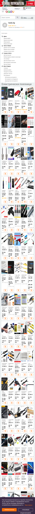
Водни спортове (4, 392)
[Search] (8, 17)
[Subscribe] (17, 430)
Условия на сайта (11, 446)
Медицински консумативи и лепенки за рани (22, 407)
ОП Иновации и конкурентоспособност (27, 449)
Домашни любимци (27, 375)
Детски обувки (7, 64)
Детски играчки (7, 55)
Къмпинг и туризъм (4, 380)
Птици (25, 381)
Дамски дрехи (7, 38)
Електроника (16, 374)
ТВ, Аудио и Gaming (15, 378)
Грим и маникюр (21, 397)
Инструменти (7, 75)
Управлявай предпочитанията (25, 510)
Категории (4, 33)
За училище (6, 58)
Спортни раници (15, 364)
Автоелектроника (11, 403)
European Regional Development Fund (6, 462)
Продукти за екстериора (10, 380)
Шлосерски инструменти (11, 77)
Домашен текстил (8, 73)
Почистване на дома (27, 338)
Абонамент (17, 434)
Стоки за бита (25, 347)
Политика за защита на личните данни (13, 449)
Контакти (4, 357)
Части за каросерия (9, 385)
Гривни (31, 357)
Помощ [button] (17, 8)
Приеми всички (9, 509)
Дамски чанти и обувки (9, 47)
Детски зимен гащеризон (10, 351)
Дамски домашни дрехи (9, 356)
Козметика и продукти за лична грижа (21, 382)
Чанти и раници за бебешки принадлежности (17, 360)
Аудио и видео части (14, 403)
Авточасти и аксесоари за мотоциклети (10, 399)
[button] (3, 11)
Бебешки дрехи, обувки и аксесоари (12, 57)
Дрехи (9, 332)
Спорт (3, 374)
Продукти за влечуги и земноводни (27, 388)
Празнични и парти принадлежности (28, 358)
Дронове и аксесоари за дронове (15, 390)
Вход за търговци (4, 8)
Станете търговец (4, 340)
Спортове (4, 376)
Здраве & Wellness (21, 401)
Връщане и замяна (4, 366)
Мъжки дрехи (7, 42)
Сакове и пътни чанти (9, 51)
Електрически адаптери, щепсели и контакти (16, 397)
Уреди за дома (25, 363)
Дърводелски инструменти (11, 81)
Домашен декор (7, 70)
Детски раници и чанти (9, 60)
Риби (25, 378)
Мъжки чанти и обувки (9, 49)
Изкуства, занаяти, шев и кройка (26, 353)
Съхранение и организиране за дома (27, 342)
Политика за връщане (26, 446)
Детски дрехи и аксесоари (10, 62)
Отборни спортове (4, 395)
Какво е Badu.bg (4, 337)
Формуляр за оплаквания (5, 361)
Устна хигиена (20, 393)
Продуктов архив (4, 354)
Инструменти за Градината (11, 79)
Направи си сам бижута (32, 338)
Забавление (4, 388)
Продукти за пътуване (9, 394)
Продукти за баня (8, 71)
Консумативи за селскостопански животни (28, 394)
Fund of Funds (17, 461)
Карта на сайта (3, 350)
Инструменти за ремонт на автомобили (10, 389)
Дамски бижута (32, 350)
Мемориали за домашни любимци (27, 399)
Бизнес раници (15, 355)
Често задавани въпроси (4, 345)
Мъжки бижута (31, 353)
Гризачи (26, 383)
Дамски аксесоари (8, 40)
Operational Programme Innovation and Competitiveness (28, 463)
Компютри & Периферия (15, 384)
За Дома (6, 68)
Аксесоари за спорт (4, 385)
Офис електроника (16, 408)
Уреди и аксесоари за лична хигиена (21, 388)
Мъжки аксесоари (8, 43)
